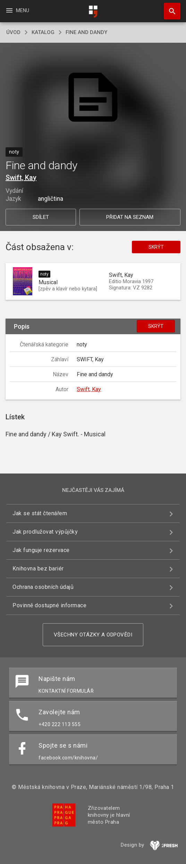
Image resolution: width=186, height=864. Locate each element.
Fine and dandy (86, 32)
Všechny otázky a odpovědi (93, 635)
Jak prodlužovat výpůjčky (45, 531)
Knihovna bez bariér (38, 568)
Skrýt (156, 247)
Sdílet (41, 217)
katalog (43, 32)
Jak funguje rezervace (41, 550)
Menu (17, 10)
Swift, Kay (21, 177)
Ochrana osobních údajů (43, 587)
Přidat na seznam (129, 217)
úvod (13, 32)
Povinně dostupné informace (49, 605)
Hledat (169, 7)
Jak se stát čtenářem (39, 513)
